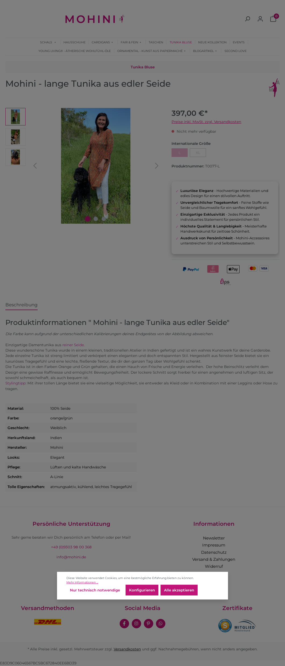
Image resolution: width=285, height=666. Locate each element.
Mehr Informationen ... (82, 582)
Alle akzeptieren (179, 590)
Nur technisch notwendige (95, 590)
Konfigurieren (142, 590)
